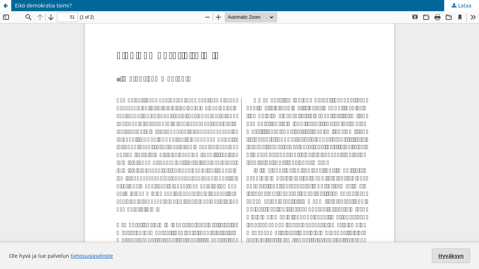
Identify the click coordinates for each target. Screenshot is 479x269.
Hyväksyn (451, 255)
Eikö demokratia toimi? (43, 5)
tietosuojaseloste (92, 255)
